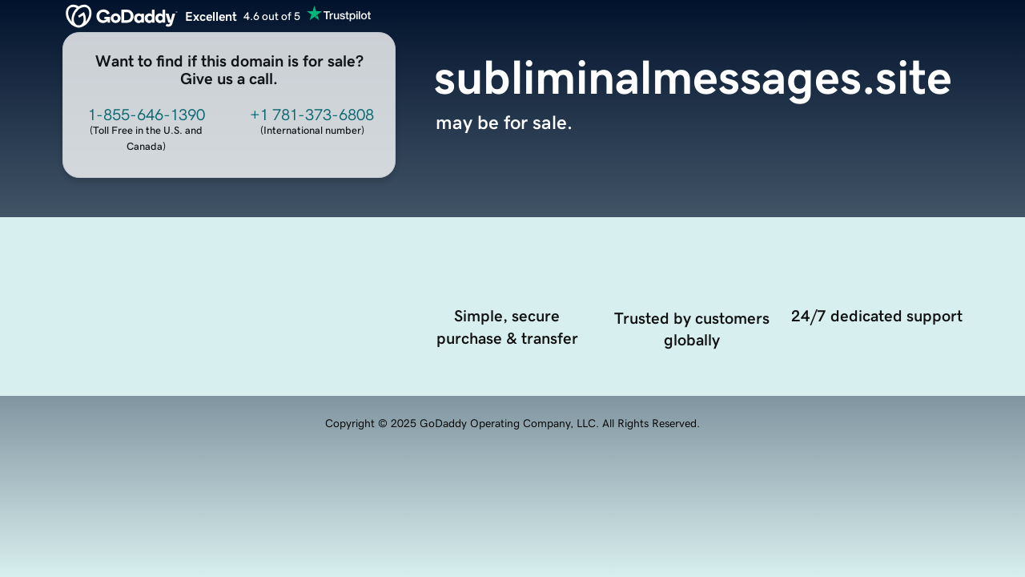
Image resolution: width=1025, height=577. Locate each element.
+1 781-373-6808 (312, 115)
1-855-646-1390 (146, 115)
